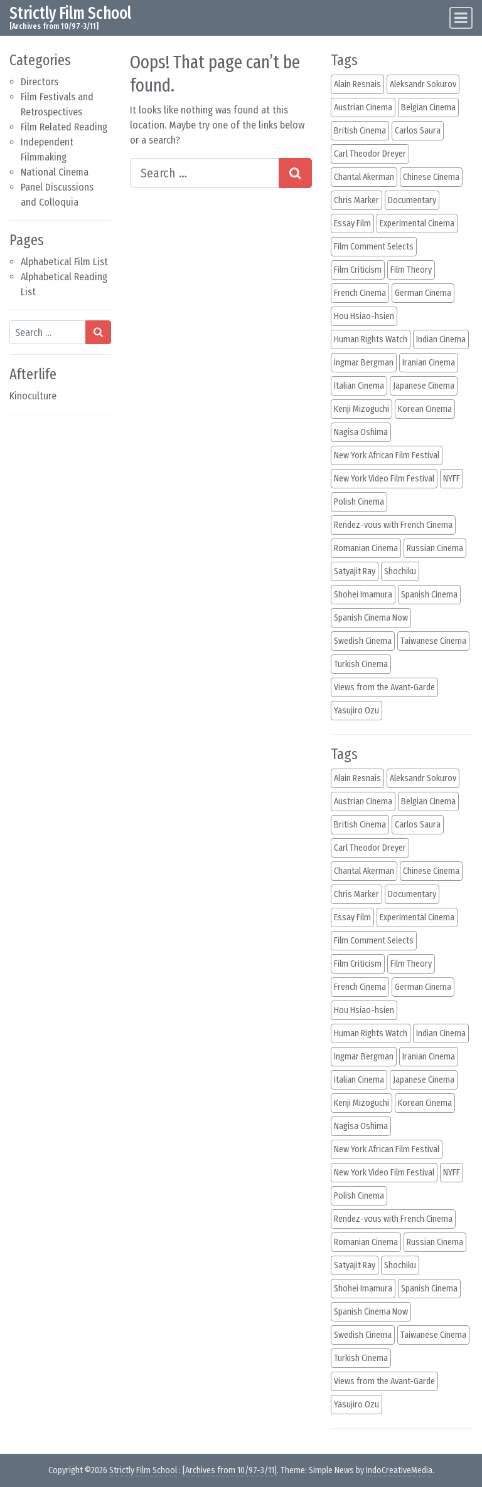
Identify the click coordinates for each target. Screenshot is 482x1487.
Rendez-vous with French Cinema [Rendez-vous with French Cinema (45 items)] (393, 525)
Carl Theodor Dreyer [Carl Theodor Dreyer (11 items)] (370, 154)
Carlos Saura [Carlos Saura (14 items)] (418, 130)
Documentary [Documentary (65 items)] (412, 200)
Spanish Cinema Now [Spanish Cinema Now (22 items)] (371, 617)
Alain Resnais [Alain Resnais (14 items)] (357, 84)
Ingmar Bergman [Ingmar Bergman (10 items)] (364, 362)
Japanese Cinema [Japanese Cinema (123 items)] (423, 386)
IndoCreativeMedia (399, 1470)
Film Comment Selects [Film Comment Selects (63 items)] (374, 246)
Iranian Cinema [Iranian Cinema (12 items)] (428, 362)
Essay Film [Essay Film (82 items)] (352, 223)
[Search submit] (98, 332)
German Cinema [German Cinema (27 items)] (423, 293)
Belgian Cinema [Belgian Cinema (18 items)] (428, 107)
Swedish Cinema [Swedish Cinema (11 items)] (363, 641)
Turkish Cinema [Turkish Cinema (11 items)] (361, 664)
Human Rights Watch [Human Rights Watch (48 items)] (370, 339)
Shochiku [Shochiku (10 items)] (400, 571)
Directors (39, 82)
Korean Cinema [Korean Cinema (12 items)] (425, 409)
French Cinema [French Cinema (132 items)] (360, 293)
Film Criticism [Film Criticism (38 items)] (358, 270)
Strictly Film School (70, 13)
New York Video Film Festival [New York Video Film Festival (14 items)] (384, 478)
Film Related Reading (64, 127)
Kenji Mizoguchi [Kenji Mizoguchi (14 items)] (361, 409)
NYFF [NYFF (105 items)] (451, 478)
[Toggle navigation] (461, 18)
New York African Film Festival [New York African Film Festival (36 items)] (386, 455)
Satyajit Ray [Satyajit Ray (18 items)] (354, 571)
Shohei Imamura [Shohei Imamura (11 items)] (363, 594)
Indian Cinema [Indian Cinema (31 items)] (441, 339)
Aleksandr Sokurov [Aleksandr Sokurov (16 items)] (423, 84)
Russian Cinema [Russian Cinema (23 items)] (435, 548)
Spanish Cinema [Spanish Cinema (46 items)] (429, 594)
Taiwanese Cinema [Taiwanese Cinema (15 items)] (433, 641)
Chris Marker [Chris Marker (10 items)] (356, 200)
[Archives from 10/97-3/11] (230, 1470)
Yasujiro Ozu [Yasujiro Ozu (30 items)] (356, 710)
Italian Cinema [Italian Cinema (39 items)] (359, 386)
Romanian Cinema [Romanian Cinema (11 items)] (366, 548)
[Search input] (47, 332)
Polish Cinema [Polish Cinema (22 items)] (359, 502)
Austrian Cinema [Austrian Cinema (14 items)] (363, 107)
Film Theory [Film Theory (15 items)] (411, 270)
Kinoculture (32, 396)
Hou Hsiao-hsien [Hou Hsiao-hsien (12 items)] (364, 316)
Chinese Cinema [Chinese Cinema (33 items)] (431, 177)
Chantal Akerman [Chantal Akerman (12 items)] (364, 177)
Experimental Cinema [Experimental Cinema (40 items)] (417, 223)
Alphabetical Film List (64, 262)
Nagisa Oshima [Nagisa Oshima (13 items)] (361, 432)
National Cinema (54, 172)
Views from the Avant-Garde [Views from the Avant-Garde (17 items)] (384, 687)
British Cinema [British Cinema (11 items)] (360, 130)
